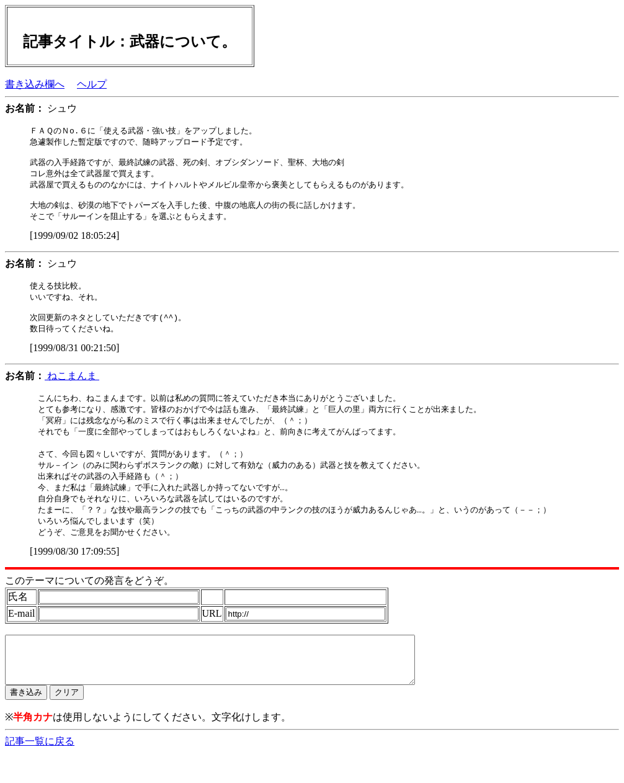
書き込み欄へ (35, 84)
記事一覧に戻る (39, 771)
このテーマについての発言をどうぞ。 (89, 601)
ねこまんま (72, 388)
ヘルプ (92, 84)
